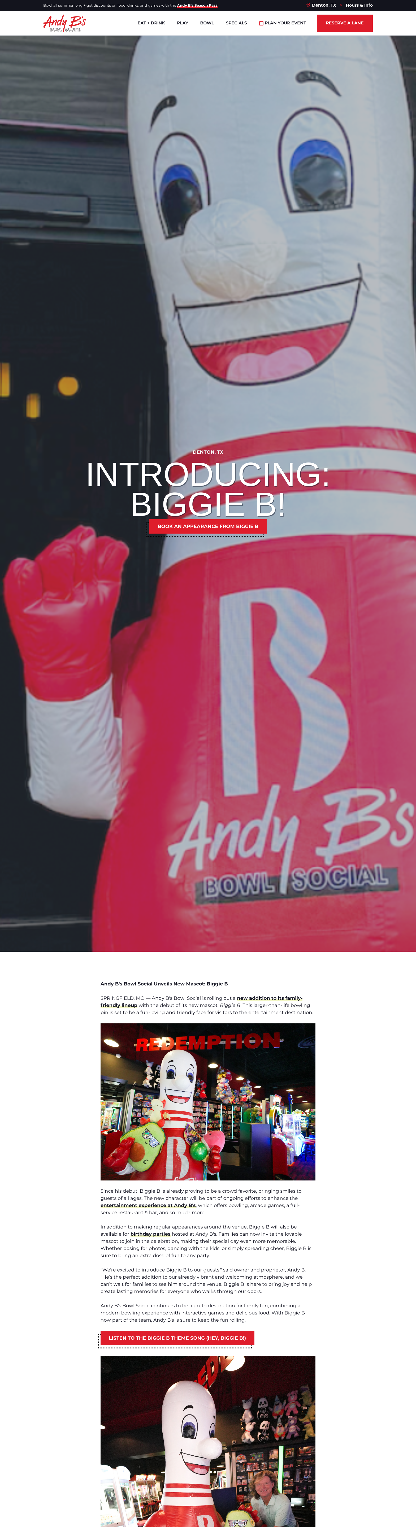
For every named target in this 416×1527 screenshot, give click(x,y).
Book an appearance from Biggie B (208, 526)
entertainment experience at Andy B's (148, 1205)
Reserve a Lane (344, 22)
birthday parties (151, 1234)
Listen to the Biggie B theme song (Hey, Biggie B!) (177, 1338)
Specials (236, 22)
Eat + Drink (151, 22)
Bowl (207, 22)
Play (182, 22)
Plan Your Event (282, 22)
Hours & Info (359, 5)
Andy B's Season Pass (197, 5)
